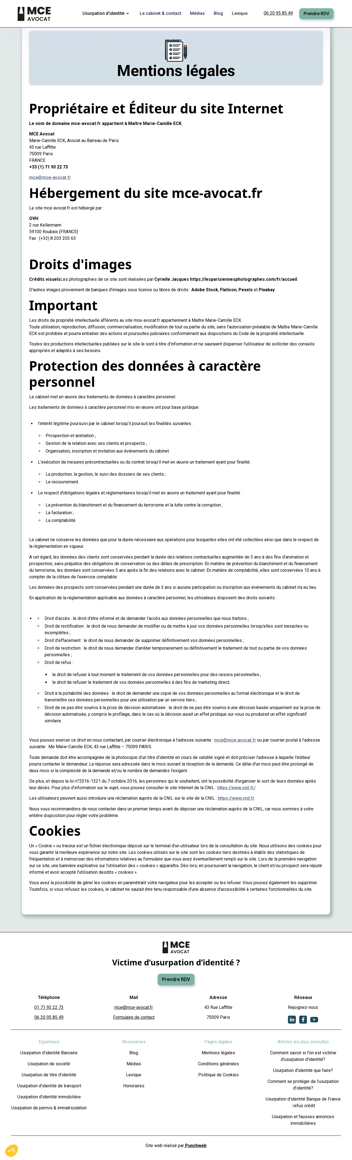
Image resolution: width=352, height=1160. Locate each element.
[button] (106, 14)
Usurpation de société (49, 1063)
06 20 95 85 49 (278, 13)
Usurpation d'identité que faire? (303, 1070)
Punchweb (195, 1145)
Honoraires (133, 1085)
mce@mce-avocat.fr (50, 177)
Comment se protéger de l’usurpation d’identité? (303, 1085)
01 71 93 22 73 (49, 1007)
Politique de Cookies (218, 1074)
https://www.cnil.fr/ (236, 787)
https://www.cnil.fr (236, 798)
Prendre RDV (316, 13)
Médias (134, 1063)
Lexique (133, 1074)
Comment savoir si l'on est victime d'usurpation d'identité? (303, 1056)
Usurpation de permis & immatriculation (49, 1107)
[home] (35, 13)
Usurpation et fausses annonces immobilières (303, 1120)
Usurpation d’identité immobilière (49, 1096)
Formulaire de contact (134, 1017)
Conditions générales (218, 1063)
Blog (133, 1052)
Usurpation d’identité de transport (49, 1085)
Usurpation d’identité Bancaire (49, 1052)
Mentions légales (218, 1052)
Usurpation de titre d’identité (49, 1074)
